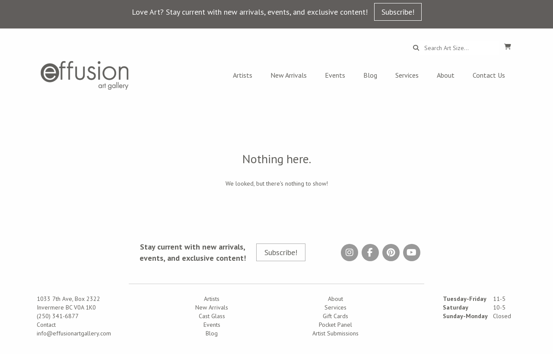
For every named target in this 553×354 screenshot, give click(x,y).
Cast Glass (212, 316)
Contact (46, 325)
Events (335, 75)
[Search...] (459, 48)
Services (407, 75)
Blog (370, 75)
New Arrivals (288, 75)
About (445, 75)
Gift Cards (335, 316)
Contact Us (489, 75)
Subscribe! (397, 12)
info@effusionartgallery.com (74, 333)
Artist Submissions (335, 333)
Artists (242, 75)
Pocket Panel (335, 325)
